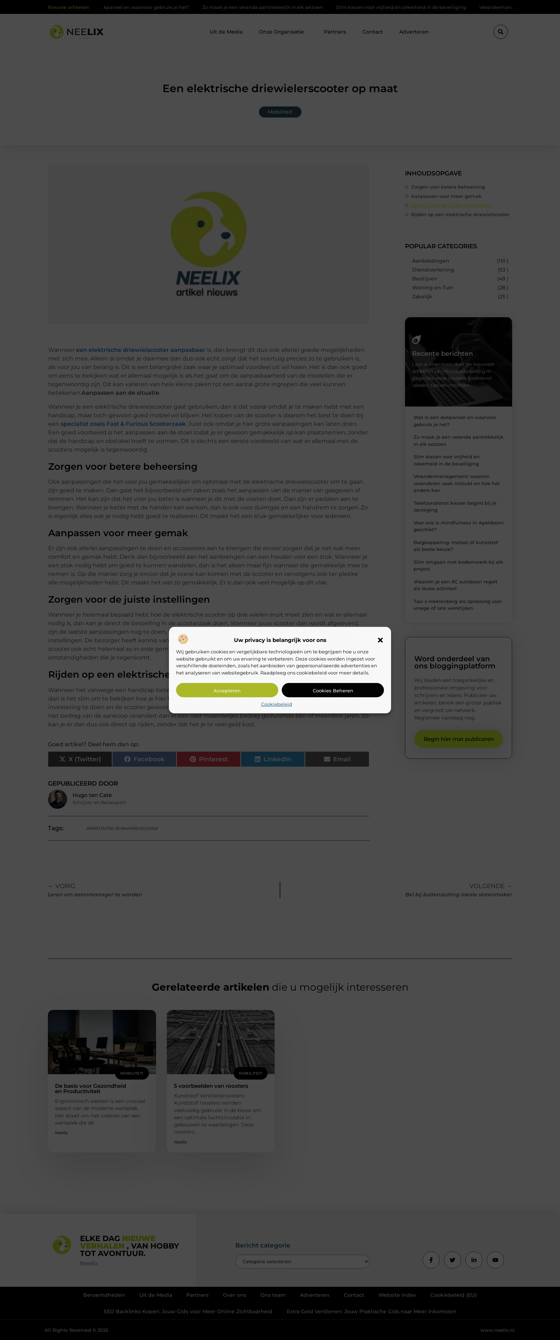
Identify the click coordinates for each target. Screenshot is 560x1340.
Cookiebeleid (276, 704)
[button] (380, 640)
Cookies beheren (333, 690)
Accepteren (227, 690)
